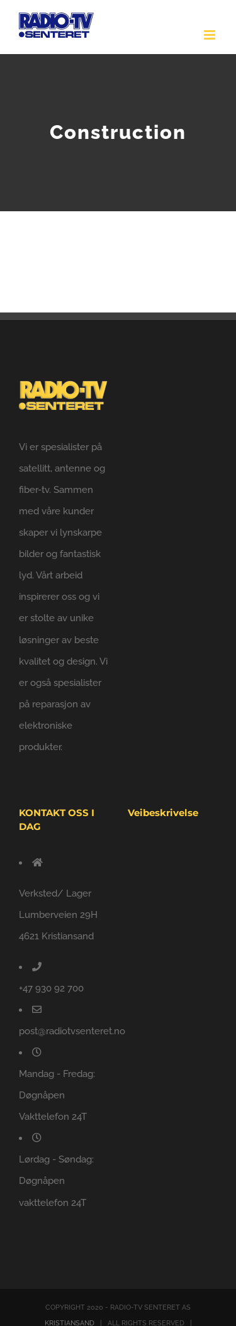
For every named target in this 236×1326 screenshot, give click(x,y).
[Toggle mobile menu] (210, 34)
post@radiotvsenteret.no (72, 1031)
